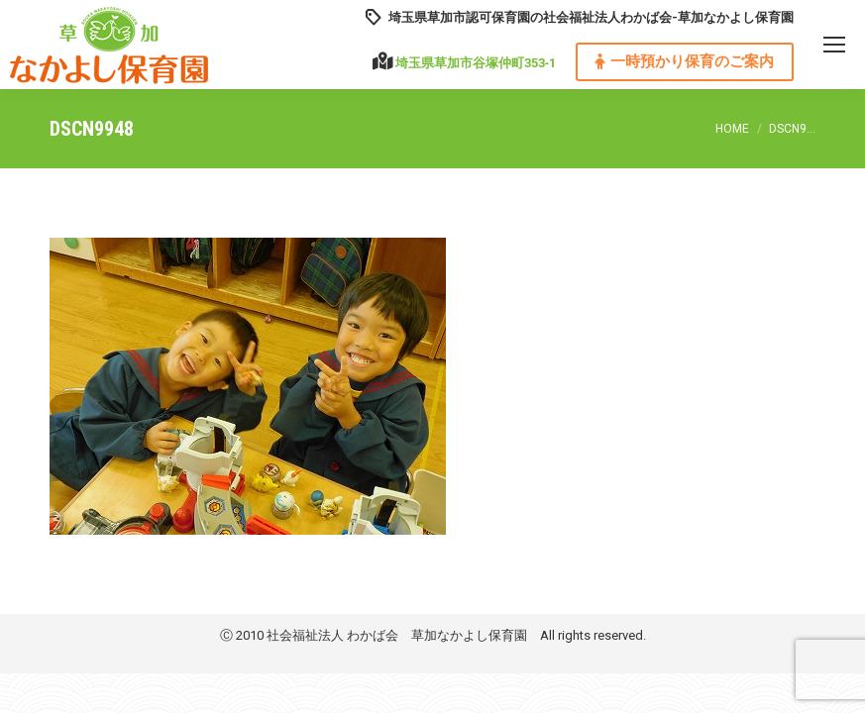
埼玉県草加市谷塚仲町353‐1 (475, 62)
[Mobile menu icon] (834, 44)
